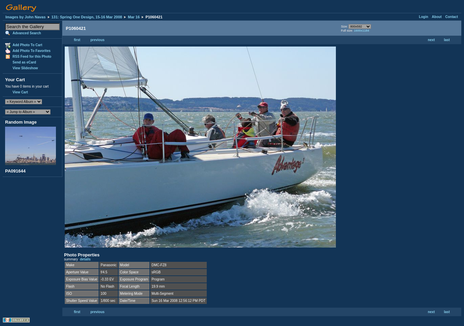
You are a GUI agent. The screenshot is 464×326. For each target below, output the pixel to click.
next (431, 40)
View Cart (20, 92)
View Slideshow (25, 68)
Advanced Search (27, 33)
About (437, 17)
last (447, 40)
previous (97, 40)
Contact (451, 17)
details (85, 259)
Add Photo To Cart (27, 45)
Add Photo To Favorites (32, 51)
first (77, 40)
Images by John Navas (25, 17)
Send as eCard (24, 62)
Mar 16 (134, 17)
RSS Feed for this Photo (32, 56)
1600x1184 (361, 30)
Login (423, 17)
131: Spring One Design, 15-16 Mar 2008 (87, 17)
